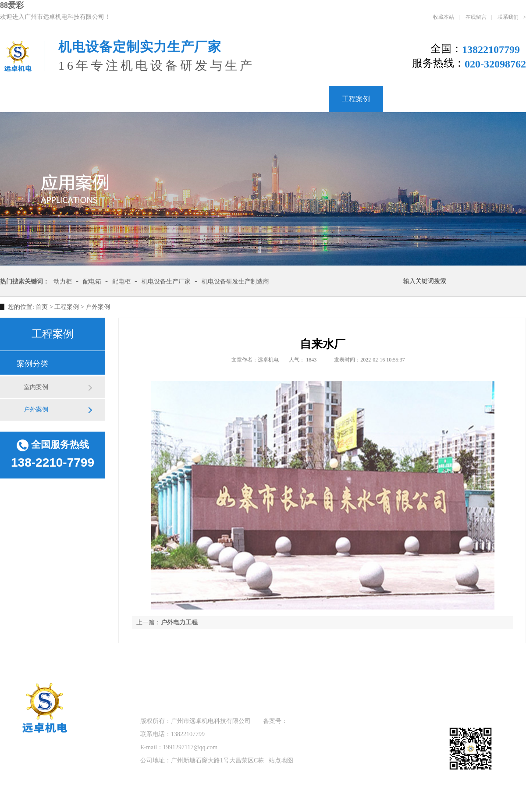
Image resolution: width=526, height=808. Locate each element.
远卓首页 (150, 686)
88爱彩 (12, 5)
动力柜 (62, 281)
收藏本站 (443, 17)
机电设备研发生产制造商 (235, 281)
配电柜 (121, 281)
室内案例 (36, 387)
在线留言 (476, 17)
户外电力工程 (179, 622)
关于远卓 (81, 99)
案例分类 (32, 363)
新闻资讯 (410, 99)
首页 (42, 307)
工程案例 (356, 99)
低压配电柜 (197, 99)
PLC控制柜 (137, 99)
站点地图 (281, 760)
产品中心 (302, 99)
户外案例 (97, 307)
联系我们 (508, 17)
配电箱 (251, 99)
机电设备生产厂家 (166, 281)
